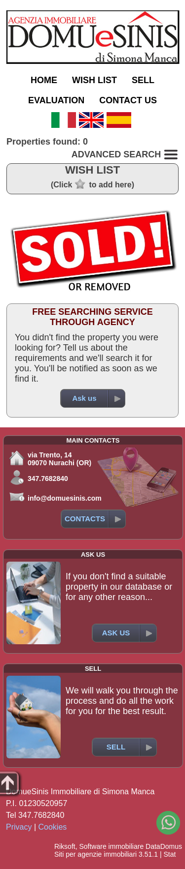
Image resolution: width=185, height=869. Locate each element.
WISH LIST (94, 80)
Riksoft (64, 846)
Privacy (19, 827)
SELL (143, 80)
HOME (44, 80)
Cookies (52, 827)
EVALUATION (56, 100)
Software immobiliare (111, 846)
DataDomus (164, 846)
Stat (169, 854)
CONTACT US (128, 100)
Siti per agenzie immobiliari (95, 854)
